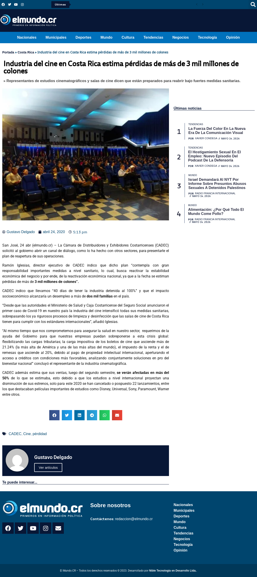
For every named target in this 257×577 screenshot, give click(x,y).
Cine (27, 434)
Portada (8, 52)
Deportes (83, 37)
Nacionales (26, 37)
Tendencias (153, 37)
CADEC (15, 434)
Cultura (128, 37)
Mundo (106, 37)
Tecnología (207, 37)
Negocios (180, 37)
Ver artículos (48, 467)
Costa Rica (26, 52)
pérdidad (40, 434)
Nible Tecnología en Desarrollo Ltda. (172, 570)
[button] (54, 415)
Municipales (56, 37)
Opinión (233, 37)
